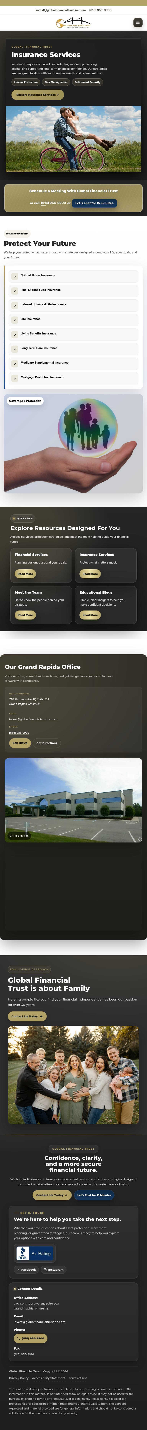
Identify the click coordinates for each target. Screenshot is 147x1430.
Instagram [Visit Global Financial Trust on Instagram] (54, 1269)
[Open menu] (138, 22)
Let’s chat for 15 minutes (94, 203)
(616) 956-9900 (100, 10)
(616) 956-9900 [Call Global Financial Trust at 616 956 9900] (30, 1338)
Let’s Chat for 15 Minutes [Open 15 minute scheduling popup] (94, 1195)
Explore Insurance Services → (37, 95)
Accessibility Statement (48, 1378)
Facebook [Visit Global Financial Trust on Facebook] (26, 1269)
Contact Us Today (27, 1016)
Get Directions (47, 743)
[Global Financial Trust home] (73, 23)
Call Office (20, 743)
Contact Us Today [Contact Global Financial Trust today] (52, 1195)
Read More (25, 574)
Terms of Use (78, 1378)
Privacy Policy (19, 1378)
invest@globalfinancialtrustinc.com (60, 10)
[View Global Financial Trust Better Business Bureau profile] (35, 1253)
